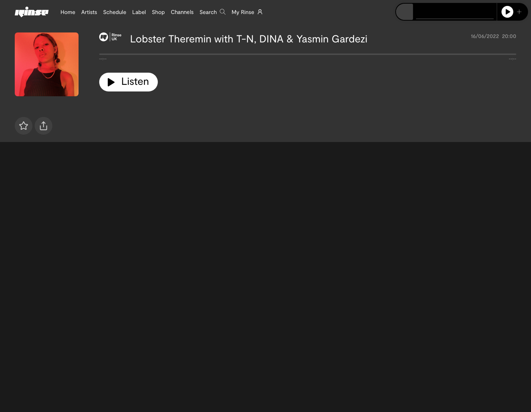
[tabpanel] (307, 55)
